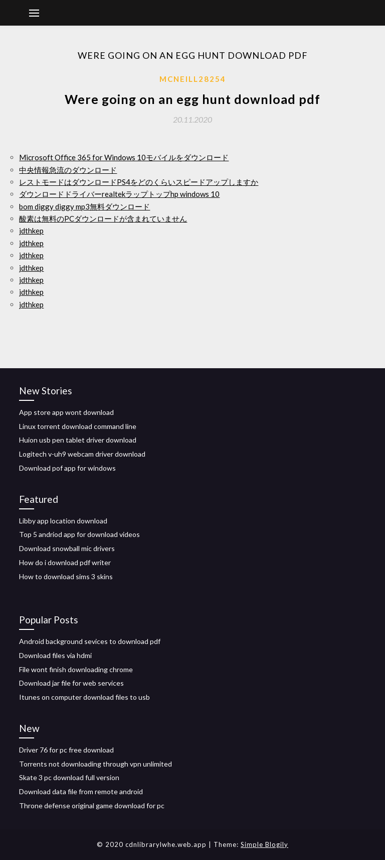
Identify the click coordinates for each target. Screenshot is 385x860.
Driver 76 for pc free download (66, 749)
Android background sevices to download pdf (89, 641)
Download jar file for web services (71, 683)
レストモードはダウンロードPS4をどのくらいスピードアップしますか (138, 181)
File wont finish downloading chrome (76, 669)
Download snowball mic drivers (67, 548)
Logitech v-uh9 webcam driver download (82, 454)
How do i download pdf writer (65, 562)
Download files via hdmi (55, 655)
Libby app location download (63, 520)
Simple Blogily (264, 844)
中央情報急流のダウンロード (68, 169)
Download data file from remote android (81, 791)
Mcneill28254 (192, 78)
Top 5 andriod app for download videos (79, 534)
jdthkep (31, 230)
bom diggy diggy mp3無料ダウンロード (84, 206)
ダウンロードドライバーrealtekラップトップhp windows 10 (119, 193)
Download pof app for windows (67, 468)
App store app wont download (66, 412)
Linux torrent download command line (77, 426)
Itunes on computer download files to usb (84, 697)
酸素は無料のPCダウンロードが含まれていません (103, 218)
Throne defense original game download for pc (91, 805)
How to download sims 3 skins (66, 576)
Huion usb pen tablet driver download (77, 440)
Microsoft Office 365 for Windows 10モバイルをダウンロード (124, 157)
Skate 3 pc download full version (69, 777)
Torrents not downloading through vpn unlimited (95, 764)
